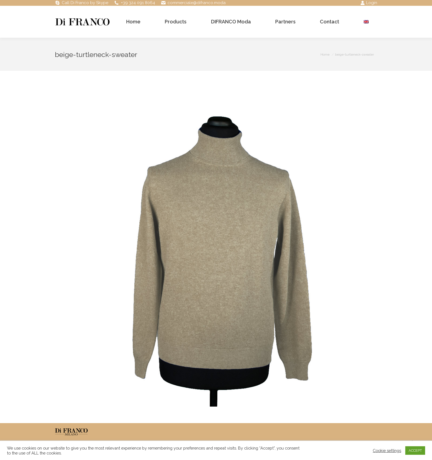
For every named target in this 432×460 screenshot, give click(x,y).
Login (368, 3)
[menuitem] (366, 22)
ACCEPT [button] (415, 450)
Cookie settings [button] (387, 450)
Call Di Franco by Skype (85, 2)
